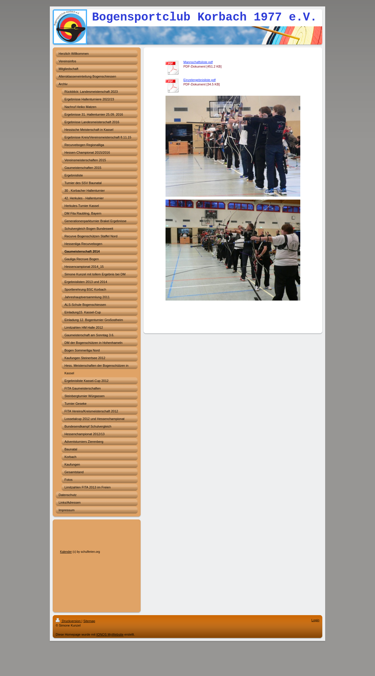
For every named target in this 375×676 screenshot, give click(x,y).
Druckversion (68, 621)
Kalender (66, 551)
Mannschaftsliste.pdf (198, 62)
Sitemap (89, 621)
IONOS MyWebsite (110, 634)
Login (315, 620)
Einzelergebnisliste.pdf (199, 80)
